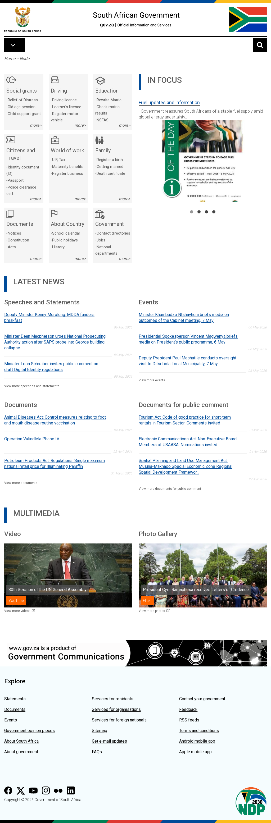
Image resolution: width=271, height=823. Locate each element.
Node (24, 58)
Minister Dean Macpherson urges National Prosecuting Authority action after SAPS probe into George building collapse (55, 342)
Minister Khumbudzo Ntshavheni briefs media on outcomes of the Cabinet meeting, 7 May (184, 317)
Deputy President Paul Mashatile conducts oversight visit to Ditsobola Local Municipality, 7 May (187, 360)
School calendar (66, 233)
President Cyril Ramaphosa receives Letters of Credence (196, 589)
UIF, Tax (58, 159)
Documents (14, 709)
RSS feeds (189, 720)
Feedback (188, 709)
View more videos (17, 611)
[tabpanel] (203, 148)
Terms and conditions (199, 730)
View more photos (152, 611)
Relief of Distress (23, 100)
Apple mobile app (195, 751)
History (58, 247)
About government (21, 751)
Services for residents (112, 698)
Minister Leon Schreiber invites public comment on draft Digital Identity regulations (51, 366)
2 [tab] (199, 211)
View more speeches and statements (32, 386)
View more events (152, 380)
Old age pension (21, 106)
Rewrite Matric (109, 100)
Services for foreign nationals (119, 720)
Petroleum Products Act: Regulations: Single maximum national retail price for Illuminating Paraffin (54, 463)
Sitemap (99, 730)
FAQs (97, 751)
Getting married (110, 166)
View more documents (21, 483)
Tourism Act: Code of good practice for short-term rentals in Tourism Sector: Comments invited (185, 420)
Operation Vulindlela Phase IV (31, 438)
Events (10, 720)
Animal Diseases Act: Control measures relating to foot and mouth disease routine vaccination (55, 420)
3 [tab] (206, 211)
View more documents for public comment (170, 489)
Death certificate (111, 173)
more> (35, 125)
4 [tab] (213, 211)
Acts (12, 247)
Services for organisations (116, 709)
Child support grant (24, 113)
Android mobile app (197, 741)
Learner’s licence (66, 106)
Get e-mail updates (109, 741)
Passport (16, 180)
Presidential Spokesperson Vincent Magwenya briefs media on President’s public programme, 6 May (188, 339)
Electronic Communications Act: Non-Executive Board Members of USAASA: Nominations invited (188, 441)
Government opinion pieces (29, 730)
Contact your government (202, 698)
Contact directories (113, 233)
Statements (15, 698)
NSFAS (103, 120)
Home (9, 58)
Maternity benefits (67, 166)
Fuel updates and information (169, 102)
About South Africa (21, 741)
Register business (67, 173)
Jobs (101, 240)
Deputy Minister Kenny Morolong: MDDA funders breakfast (49, 317)
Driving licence (64, 100)
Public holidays (65, 240)
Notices (14, 233)
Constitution (18, 240)
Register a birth (110, 159)
